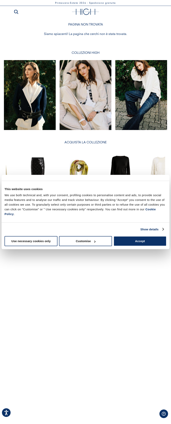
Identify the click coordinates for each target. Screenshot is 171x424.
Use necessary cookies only (31, 241)
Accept (140, 241)
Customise (86, 241)
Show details (149, 229)
